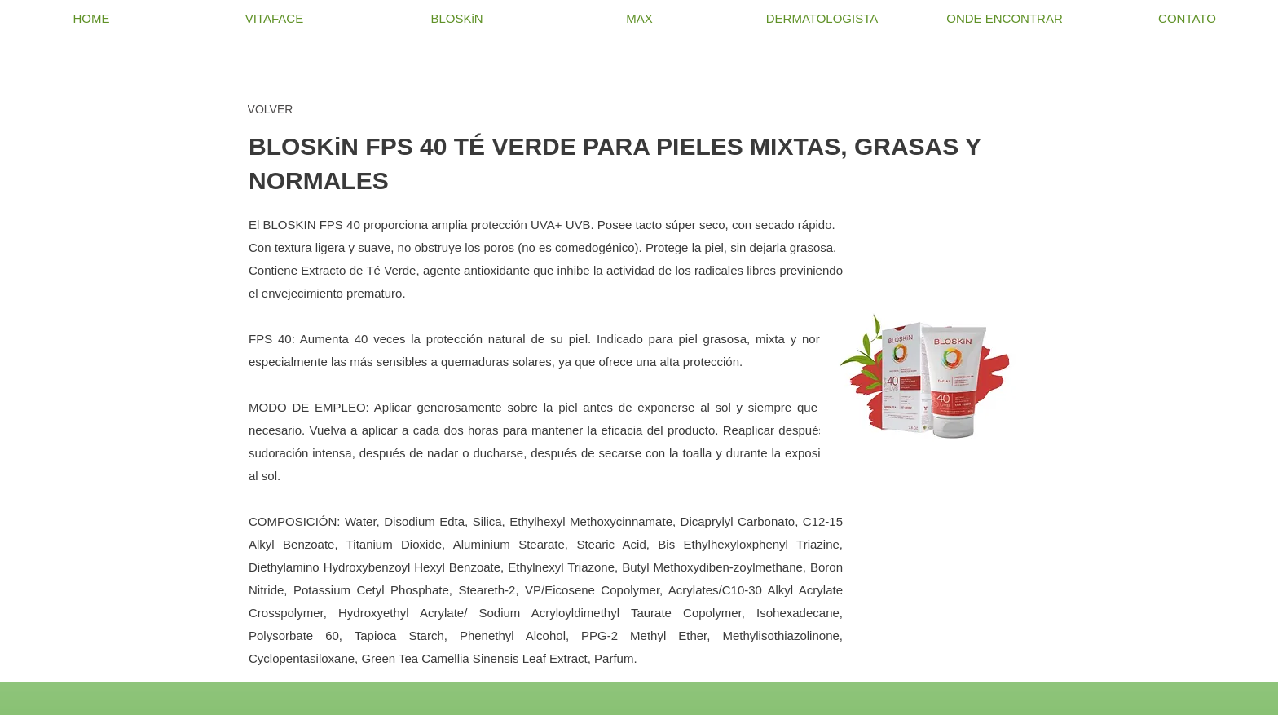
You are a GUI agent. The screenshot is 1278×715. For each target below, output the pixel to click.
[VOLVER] (270, 109)
